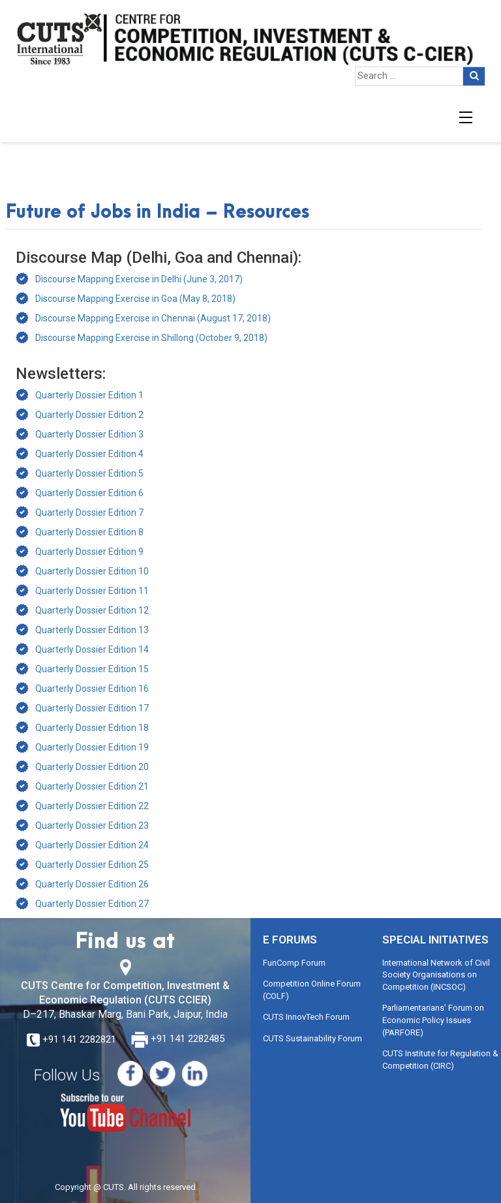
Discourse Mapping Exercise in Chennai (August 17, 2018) (153, 318)
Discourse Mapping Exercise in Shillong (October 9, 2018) (151, 338)
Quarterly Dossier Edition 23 (92, 825)
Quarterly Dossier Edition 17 (92, 708)
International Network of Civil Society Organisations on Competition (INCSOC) (436, 975)
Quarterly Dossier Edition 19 (92, 747)
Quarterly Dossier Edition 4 (89, 454)
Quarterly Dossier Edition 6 (89, 493)
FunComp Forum (294, 963)
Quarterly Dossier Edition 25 (92, 864)
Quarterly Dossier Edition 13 (92, 630)
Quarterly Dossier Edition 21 (92, 786)
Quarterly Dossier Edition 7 (89, 512)
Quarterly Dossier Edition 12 (92, 610)
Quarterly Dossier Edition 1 (89, 395)
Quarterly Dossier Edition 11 (92, 591)
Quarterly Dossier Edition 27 (92, 904)
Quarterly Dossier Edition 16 (92, 688)
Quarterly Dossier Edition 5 (89, 473)
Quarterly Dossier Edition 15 (92, 669)
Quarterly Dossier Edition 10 (92, 571)
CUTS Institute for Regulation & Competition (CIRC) (440, 1059)
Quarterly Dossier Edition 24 (92, 845)
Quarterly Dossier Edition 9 (89, 551)
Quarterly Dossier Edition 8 (89, 532)
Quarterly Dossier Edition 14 (92, 649)
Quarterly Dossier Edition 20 (92, 767)
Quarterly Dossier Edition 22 (92, 806)
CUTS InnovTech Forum (306, 1017)
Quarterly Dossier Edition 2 (89, 414)
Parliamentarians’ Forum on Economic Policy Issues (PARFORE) (433, 1020)
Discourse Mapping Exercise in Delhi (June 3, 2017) (139, 279)
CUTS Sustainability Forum (312, 1038)
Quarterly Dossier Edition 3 (89, 434)
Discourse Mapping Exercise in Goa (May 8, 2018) (135, 298)
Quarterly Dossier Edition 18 (92, 727)
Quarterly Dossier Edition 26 (92, 884)
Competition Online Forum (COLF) (312, 990)
